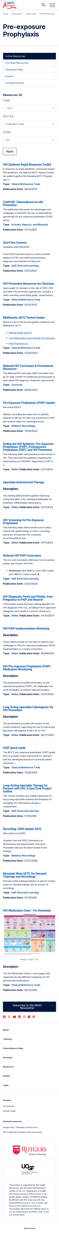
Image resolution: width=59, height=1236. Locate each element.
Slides (14, 469)
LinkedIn (19, 1016)
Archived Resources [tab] (16, 62)
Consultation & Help (13, 1048)
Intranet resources (12, 1121)
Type (6, 100)
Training (7, 1039)
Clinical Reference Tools (25, 184)
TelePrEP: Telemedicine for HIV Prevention (23, 203)
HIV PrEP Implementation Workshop (26, 628)
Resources (17, 14)
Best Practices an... (19, 343)
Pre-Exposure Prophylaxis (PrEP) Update (29, 403)
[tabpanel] (29, 543)
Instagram (24, 1016)
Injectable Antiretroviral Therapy (23, 482)
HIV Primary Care (47, 14)
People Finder (9, 1111)
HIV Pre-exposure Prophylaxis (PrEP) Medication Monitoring (27, 668)
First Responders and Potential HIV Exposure (32, 338)
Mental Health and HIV (20, 332)
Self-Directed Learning (25, 265)
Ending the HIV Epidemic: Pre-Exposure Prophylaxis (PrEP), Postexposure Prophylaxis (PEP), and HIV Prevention (28, 447)
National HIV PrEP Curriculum (22, 555)
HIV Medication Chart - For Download (27, 910)
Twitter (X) (9, 1016)
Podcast (33, 1016)
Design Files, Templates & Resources (20, 1127)
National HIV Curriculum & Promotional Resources (28, 367)
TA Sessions (8, 1106)
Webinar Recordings (23, 425)
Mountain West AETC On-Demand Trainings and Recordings (24, 875)
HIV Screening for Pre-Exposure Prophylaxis (23, 521)
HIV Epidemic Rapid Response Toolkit (27, 164)
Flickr (29, 1016)
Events (6, 1076)
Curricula (16, 384)
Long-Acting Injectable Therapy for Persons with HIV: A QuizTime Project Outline (27, 788)
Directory (7, 1057)
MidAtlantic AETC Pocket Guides (24, 317)
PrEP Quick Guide (14, 748)
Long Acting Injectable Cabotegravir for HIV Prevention (28, 708)
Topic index (31, 14)
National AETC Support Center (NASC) (10, 5)
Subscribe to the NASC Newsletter (27, 1007)
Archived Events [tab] (14, 82)
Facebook (4, 1016)
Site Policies (29, 1228)
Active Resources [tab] (15, 56)
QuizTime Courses (15, 242)
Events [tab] (9, 76)
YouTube (14, 1016)
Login (6, 1085)
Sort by (8, 116)
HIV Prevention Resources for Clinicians (28, 283)
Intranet (7, 1100)
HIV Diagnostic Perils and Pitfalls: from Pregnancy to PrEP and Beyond (28, 598)
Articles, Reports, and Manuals (29, 224)
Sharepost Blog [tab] (14, 69)
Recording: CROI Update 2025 (22, 829)
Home (5, 14)
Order (7, 132)
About (6, 1030)
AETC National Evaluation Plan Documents (22, 1132)
